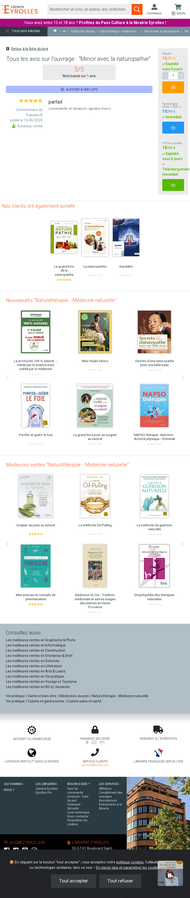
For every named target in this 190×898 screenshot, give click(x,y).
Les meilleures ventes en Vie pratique (35, 676)
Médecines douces (74, 696)
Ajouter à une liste (79, 89)
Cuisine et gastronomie (46, 701)
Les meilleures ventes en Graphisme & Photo (40, 640)
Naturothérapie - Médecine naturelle (120, 696)
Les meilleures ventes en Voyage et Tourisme (41, 682)
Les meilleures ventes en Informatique (36, 645)
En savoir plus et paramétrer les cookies (128, 868)
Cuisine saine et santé (84, 701)
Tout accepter (73, 881)
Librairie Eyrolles (47, 788)
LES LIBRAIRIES (46, 784)
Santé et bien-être (42, 696)
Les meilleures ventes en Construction (35, 650)
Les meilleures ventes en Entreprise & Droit (39, 656)
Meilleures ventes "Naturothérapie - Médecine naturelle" (67, 465)
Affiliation (105, 788)
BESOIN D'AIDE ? (78, 784)
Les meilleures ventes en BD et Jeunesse (38, 687)
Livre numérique (78, 812)
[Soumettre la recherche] (137, 9)
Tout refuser (120, 881)
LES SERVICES (109, 784)
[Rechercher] (90, 9)
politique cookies (129, 862)
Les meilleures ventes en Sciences (32, 661)
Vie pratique (15, 696)
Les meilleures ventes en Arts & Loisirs (36, 671)
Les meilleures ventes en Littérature (34, 666)
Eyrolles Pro (44, 792)
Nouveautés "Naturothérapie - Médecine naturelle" (61, 300)
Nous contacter (78, 816)
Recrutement (108, 800)
